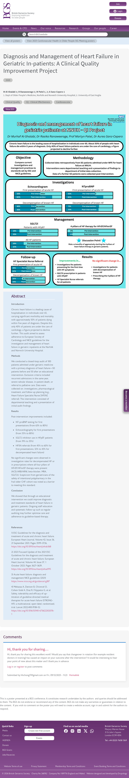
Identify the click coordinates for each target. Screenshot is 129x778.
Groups (86, 28)
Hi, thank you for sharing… (27, 649)
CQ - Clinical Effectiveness (38, 102)
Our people (100, 28)
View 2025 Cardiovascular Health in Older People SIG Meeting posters (61, 40)
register (20, 666)
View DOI (10, 109)
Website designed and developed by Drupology (107, 773)
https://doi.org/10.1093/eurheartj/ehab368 (31, 546)
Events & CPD (20, 28)
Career (113, 28)
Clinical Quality (13, 102)
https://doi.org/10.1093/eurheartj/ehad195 (31, 569)
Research (73, 28)
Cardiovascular (63, 102)
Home (6, 28)
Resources (60, 28)
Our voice (46, 28)
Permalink (74, 675)
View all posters (12, 40)
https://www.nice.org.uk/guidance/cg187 (30, 581)
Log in (10, 666)
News (34, 28)
